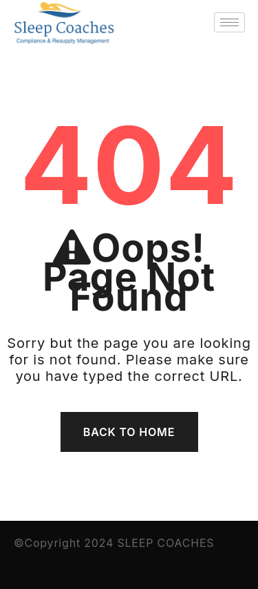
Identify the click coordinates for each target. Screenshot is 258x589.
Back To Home (129, 432)
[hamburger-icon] (229, 22)
